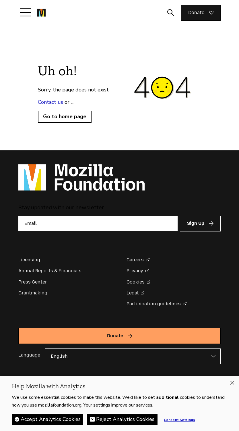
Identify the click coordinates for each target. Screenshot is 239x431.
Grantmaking (32, 293)
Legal (133, 293)
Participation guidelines (154, 304)
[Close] (232, 383)
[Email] (98, 223)
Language (29, 355)
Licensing (29, 260)
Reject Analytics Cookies (125, 420)
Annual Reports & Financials (49, 270)
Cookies (136, 282)
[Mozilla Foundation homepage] (41, 13)
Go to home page (64, 116)
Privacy (135, 270)
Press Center (32, 282)
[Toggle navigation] (25, 12)
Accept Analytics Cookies (51, 420)
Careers (135, 260)
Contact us (50, 102)
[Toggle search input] (170, 12)
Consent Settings (179, 420)
